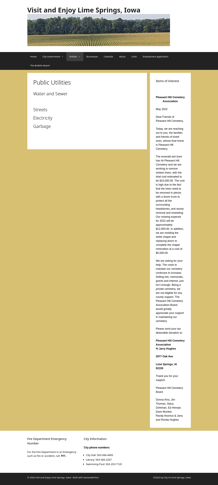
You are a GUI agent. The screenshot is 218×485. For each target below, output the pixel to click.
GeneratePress (91, 477)
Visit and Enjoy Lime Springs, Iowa (84, 9)
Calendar (108, 56)
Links (134, 56)
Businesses (92, 56)
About (122, 56)
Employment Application (155, 56)
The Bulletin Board (40, 65)
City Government (54, 56)
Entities (76, 56)
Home (33, 56)
